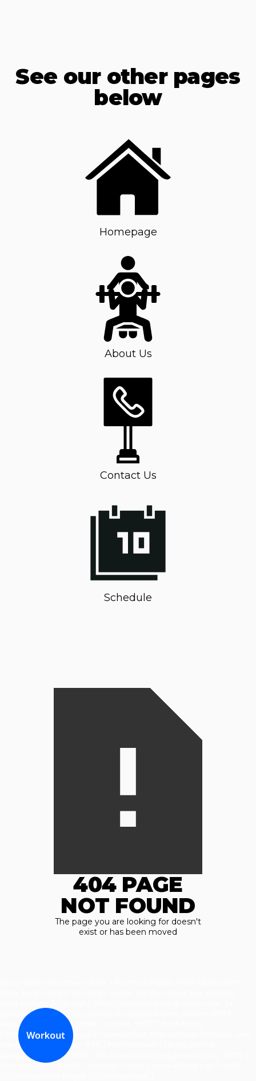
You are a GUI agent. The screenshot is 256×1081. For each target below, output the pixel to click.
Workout (45, 1035)
